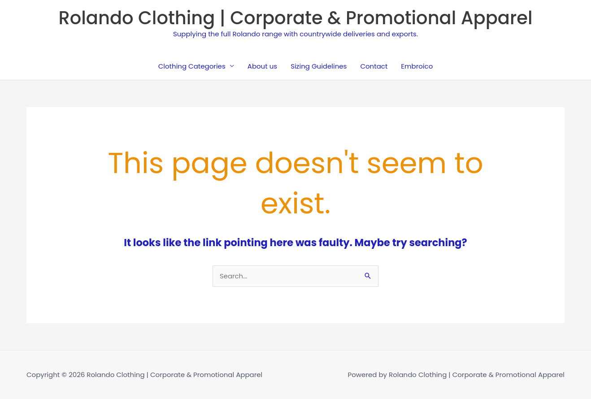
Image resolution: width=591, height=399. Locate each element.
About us (262, 66)
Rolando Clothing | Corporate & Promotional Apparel (295, 17)
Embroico (417, 66)
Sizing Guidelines (319, 66)
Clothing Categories (192, 66)
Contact (373, 66)
